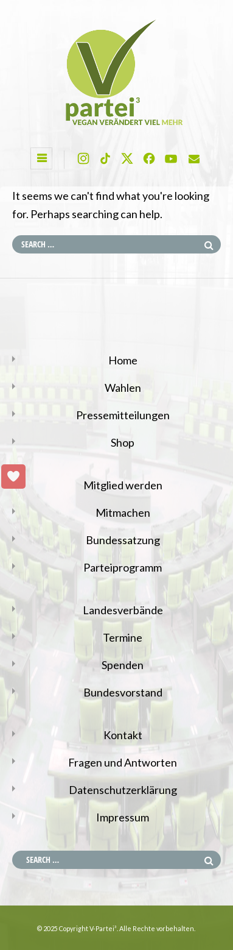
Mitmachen (123, 512)
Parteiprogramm (122, 567)
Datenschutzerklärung (123, 789)
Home (122, 360)
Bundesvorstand (122, 692)
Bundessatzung (123, 540)
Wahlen (123, 387)
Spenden (123, 665)
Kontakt (122, 735)
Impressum (122, 817)
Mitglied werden (122, 485)
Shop (122, 442)
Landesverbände (123, 610)
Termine (122, 637)
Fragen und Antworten (122, 762)
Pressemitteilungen (123, 415)
